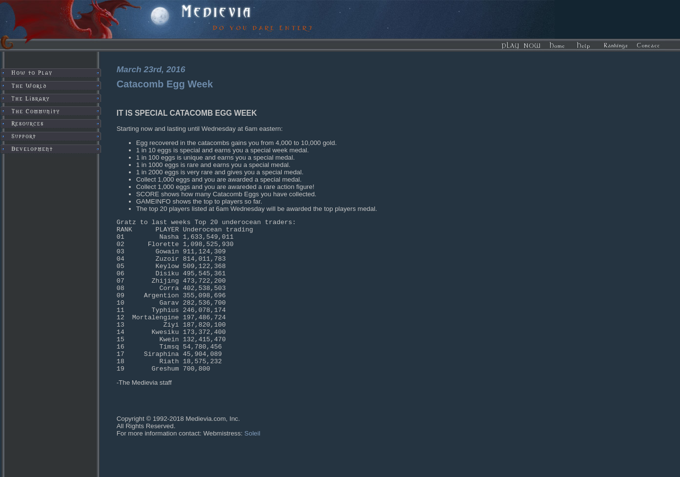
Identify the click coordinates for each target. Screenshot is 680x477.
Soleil (253, 464)
